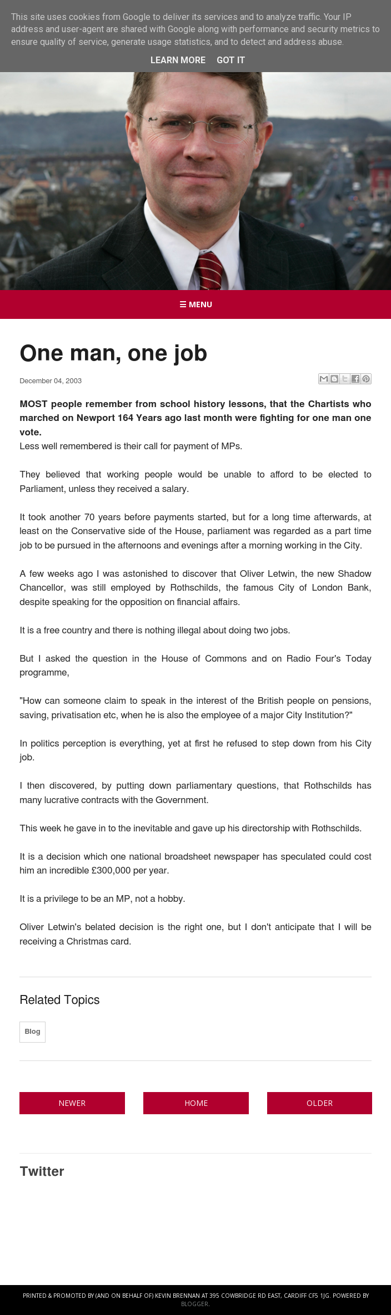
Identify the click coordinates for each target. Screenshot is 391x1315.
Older (320, 1103)
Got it (231, 60)
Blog (32, 1031)
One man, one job (113, 354)
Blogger (194, 1304)
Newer (72, 1103)
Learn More (178, 60)
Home (196, 1103)
